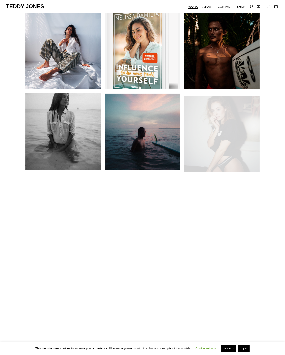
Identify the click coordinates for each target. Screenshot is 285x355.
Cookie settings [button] (206, 348)
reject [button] (244, 348)
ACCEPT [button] (229, 348)
